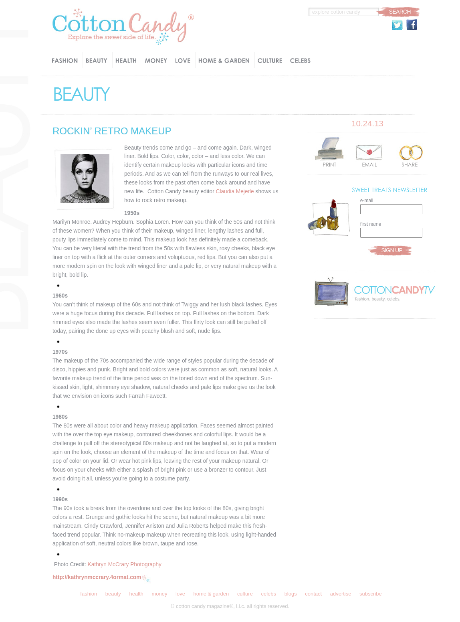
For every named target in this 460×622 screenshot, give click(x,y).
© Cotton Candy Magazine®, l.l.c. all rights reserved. (230, 606)
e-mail (366, 200)
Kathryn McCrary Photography (124, 564)
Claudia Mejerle (235, 191)
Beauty (113, 594)
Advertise (340, 594)
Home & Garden (211, 594)
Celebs (268, 594)
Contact (313, 594)
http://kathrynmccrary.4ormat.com (96, 577)
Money (159, 594)
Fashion (88, 594)
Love (180, 594)
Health (136, 594)
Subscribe (370, 594)
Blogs (290, 594)
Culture (245, 594)
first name (370, 224)
